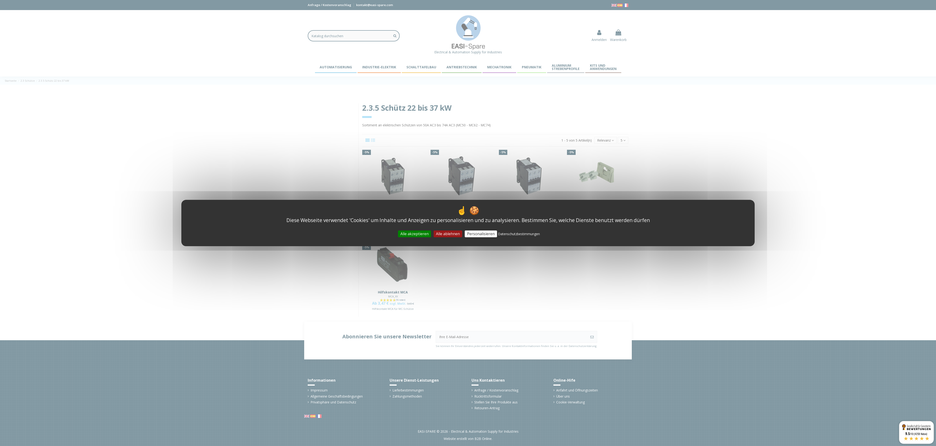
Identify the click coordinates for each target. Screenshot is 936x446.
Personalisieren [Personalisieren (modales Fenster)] (481, 233)
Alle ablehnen (448, 233)
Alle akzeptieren (414, 233)
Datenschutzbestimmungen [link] (519, 234)
